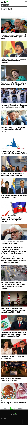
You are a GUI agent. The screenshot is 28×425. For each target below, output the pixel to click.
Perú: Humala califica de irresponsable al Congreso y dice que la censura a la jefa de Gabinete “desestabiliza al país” (14, 334)
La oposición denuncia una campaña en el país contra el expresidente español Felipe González (13, 37)
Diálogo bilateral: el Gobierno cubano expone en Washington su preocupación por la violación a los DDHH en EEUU (14, 310)
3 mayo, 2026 (23, 12)
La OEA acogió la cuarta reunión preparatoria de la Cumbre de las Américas (14, 152)
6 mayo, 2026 (3, 12)
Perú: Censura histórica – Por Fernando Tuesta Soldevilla (13, 357)
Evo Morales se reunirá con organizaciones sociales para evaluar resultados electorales (14, 61)
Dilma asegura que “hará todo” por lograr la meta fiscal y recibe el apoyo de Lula (13, 84)
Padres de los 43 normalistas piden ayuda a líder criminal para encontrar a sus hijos (14, 106)
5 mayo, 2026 (10, 12)
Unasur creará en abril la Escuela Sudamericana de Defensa (11, 379)
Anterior (4, 408)
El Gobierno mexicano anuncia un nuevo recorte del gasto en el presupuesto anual (13, 402)
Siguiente (19, 408)
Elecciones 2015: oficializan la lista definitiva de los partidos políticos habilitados (11, 220)
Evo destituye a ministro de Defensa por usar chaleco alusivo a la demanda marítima (13, 129)
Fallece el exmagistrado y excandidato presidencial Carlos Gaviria (12, 243)
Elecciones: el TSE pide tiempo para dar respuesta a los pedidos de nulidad (12, 174)
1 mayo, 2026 (3, 14)
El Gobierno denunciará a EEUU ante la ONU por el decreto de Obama (14, 196)
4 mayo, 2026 (16, 12)
